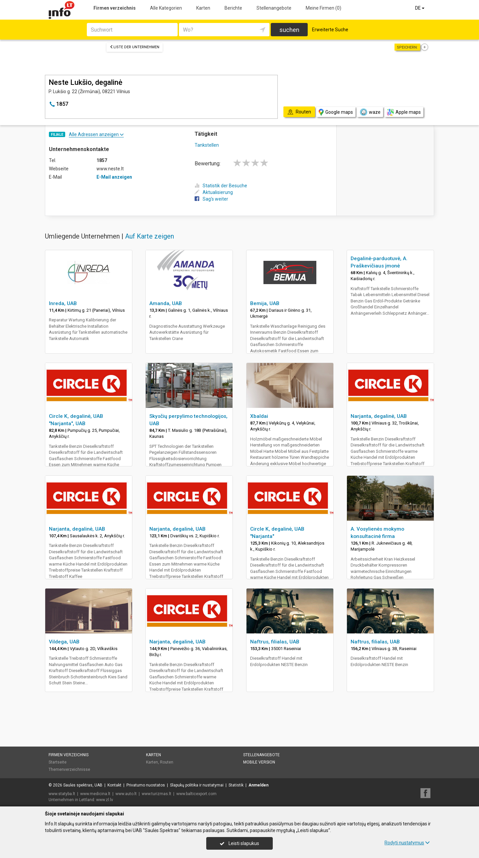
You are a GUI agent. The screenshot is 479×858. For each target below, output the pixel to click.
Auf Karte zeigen (149, 236)
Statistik (236, 785)
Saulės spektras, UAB (82, 785)
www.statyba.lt (62, 793)
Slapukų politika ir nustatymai (197, 785)
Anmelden (258, 785)
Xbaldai (259, 416)
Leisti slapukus (239, 843)
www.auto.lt (126, 793)
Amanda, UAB (165, 303)
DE (420, 8)
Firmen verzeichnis (114, 8)
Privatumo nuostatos (145, 785)
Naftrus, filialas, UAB (274, 642)
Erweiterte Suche (330, 29)
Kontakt (114, 785)
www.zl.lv (104, 799)
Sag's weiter (211, 199)
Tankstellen (207, 145)
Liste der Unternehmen (134, 47)
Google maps (336, 112)
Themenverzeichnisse (69, 769)
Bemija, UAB (264, 303)
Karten (203, 8)
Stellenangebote (273, 8)
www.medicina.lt (95, 793)
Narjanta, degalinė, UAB (379, 416)
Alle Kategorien (166, 8)
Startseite (58, 762)
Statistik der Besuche (221, 185)
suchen (289, 29)
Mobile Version (259, 762)
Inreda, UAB (63, 303)
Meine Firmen (323, 8)
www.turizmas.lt (156, 793)
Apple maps (404, 112)
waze (370, 112)
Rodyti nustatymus (407, 842)
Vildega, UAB (64, 642)
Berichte (233, 8)
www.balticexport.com (196, 793)
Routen (166, 762)
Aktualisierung (214, 192)
